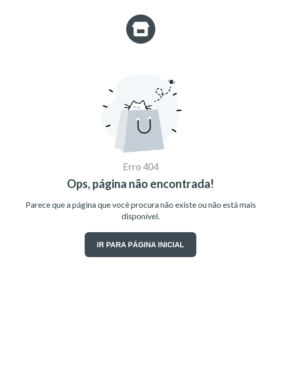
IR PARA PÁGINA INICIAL (140, 245)
